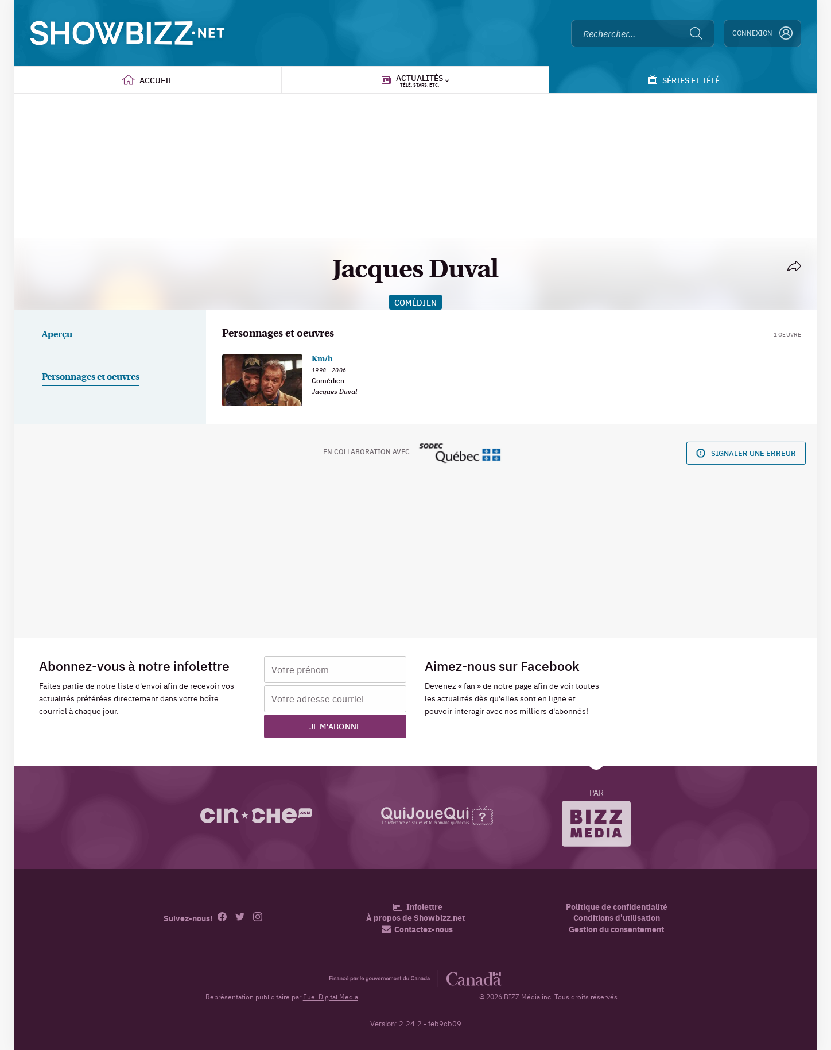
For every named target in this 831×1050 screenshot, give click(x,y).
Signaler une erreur (746, 452)
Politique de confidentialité (616, 906)
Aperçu (57, 334)
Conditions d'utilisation (616, 917)
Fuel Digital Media (330, 996)
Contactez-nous (417, 929)
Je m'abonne (335, 726)
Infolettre (417, 906)
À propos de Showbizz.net (415, 917)
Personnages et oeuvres (90, 377)
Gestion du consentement (616, 929)
